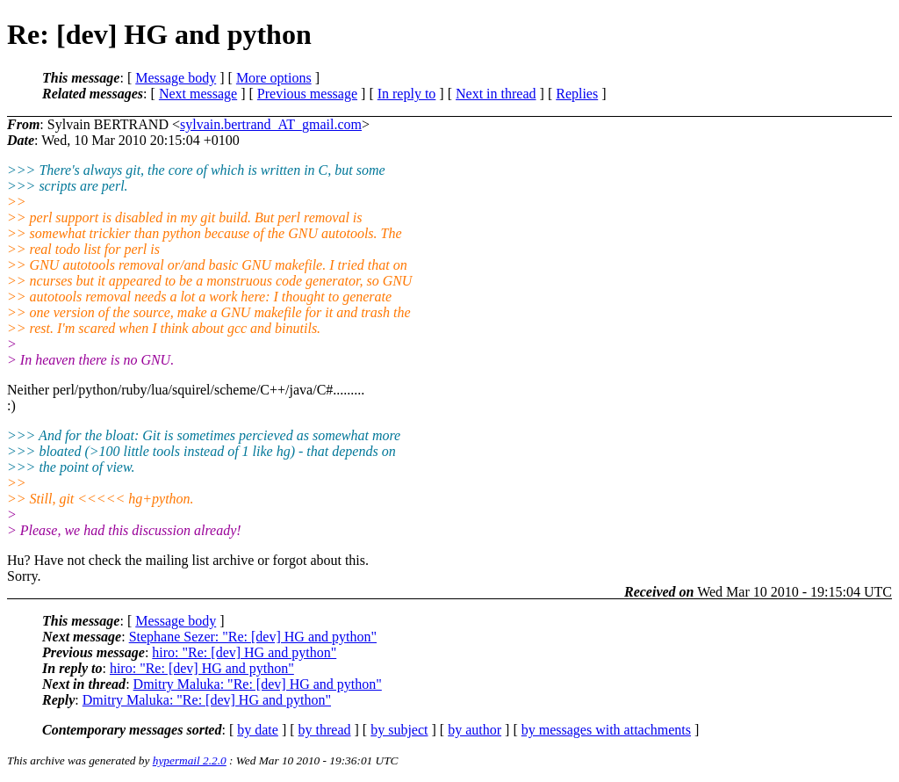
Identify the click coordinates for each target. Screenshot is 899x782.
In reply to (407, 93)
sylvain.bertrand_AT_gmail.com (271, 124)
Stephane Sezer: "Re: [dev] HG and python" (253, 636)
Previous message (307, 93)
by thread (324, 729)
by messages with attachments (606, 729)
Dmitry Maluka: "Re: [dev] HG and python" (257, 684)
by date (257, 729)
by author (474, 729)
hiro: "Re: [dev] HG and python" (244, 652)
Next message (198, 93)
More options (274, 77)
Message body (175, 77)
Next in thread (496, 93)
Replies (577, 93)
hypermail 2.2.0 (190, 760)
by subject (399, 729)
